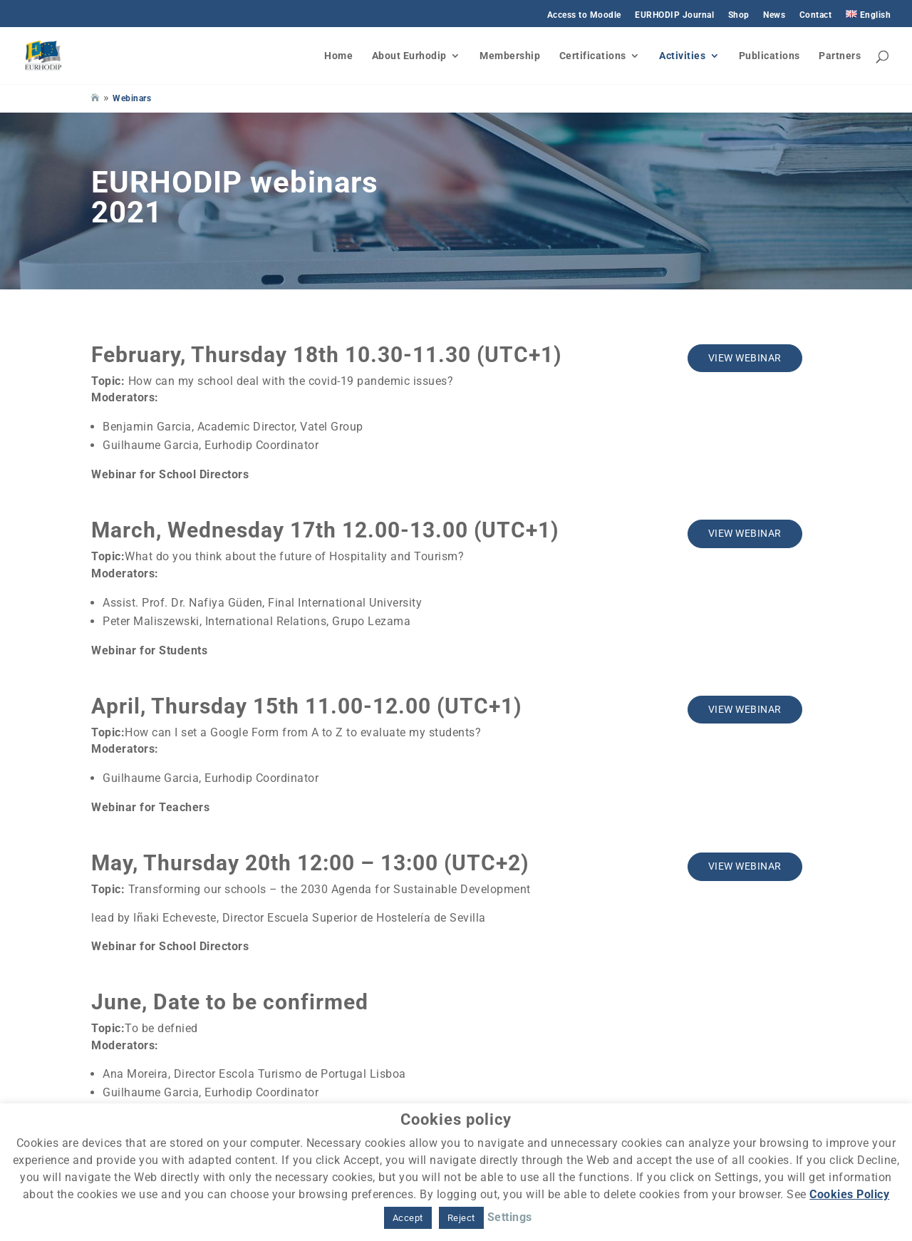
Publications (769, 56)
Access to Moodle (584, 15)
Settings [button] (509, 1217)
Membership (510, 56)
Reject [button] (461, 1217)
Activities (682, 56)
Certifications (592, 56)
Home (338, 56)
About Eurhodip (409, 56)
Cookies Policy (849, 1194)
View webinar (745, 358)
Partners (840, 56)
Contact (815, 15)
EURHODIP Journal (674, 15)
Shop (739, 15)
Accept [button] (408, 1217)
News (774, 15)
